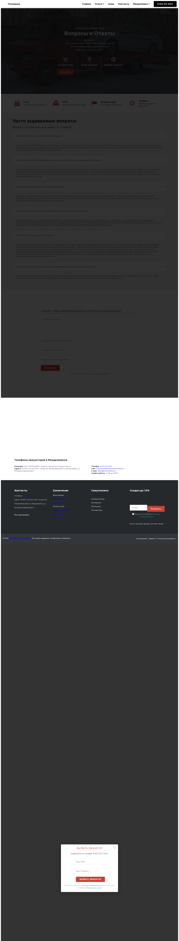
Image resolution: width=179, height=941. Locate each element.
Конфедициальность (147, 516)
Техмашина (16, 4)
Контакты (123, 4)
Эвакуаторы (95, 496)
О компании (57, 514)
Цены (111, 4)
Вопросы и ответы (60, 511)
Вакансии (56, 503)
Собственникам (59, 500)
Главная (86, 4)
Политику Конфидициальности (93, 886)
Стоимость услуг (59, 518)
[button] (115, 849)
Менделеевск (141, 4)
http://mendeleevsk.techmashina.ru (110, 469)
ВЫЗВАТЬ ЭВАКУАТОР (90, 880)
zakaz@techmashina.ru (106, 472)
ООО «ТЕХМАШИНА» (32, 467)
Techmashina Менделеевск (20, 538)
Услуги (98, 4)
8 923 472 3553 (165, 4)
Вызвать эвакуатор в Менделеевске (56, 467)
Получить (155, 509)
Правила (156, 514)
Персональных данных (94, 889)
